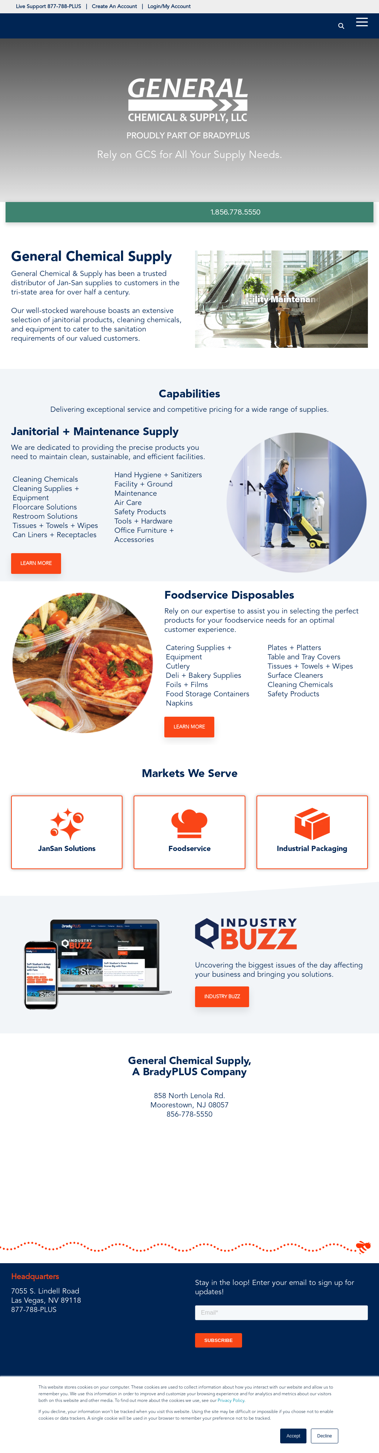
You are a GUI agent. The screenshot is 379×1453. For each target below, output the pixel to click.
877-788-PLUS (34, 1310)
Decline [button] (324, 1436)
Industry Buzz (222, 998)
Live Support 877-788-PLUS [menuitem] (51, 7)
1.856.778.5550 (236, 213)
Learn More (36, 565)
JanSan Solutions (66, 851)
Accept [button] (293, 1436)
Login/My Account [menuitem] (182, 7)
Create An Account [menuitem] (122, 7)
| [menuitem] (91, 7)
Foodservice (189, 851)
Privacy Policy (231, 1400)
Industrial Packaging (312, 851)
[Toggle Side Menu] (362, 23)
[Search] (341, 27)
